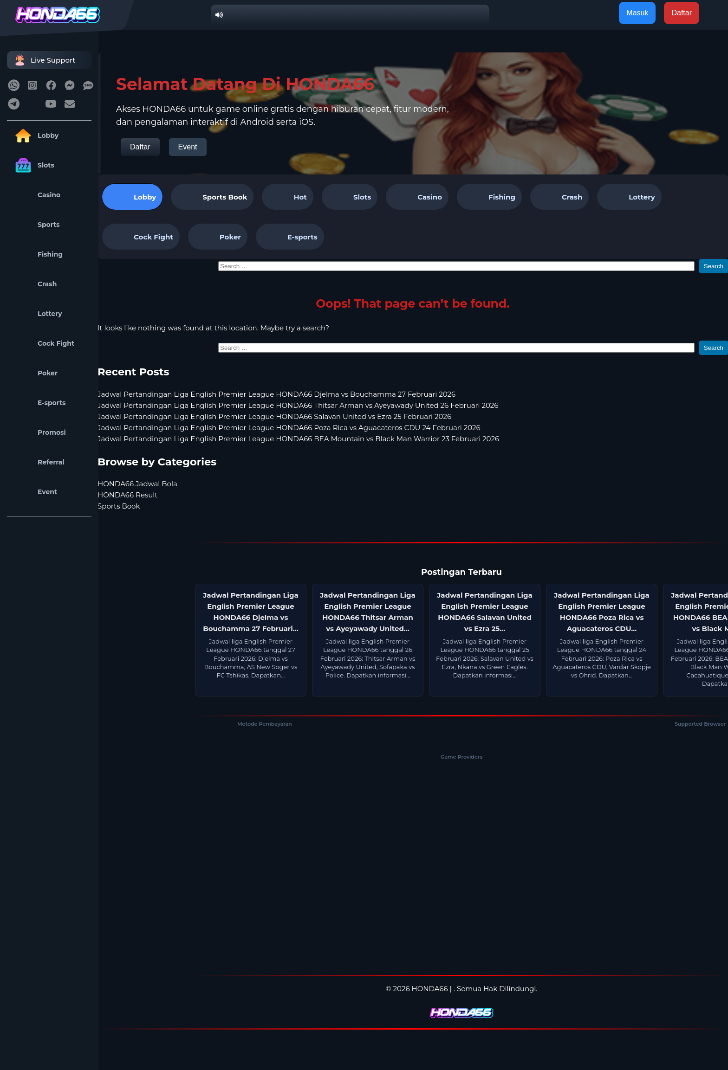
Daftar (140, 147)
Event (34, 491)
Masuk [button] (637, 13)
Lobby (35, 135)
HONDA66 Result (127, 494)
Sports (36, 224)
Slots (33, 165)
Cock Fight (43, 343)
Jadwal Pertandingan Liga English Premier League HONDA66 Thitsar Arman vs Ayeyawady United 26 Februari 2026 (298, 405)
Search (713, 266)
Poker (35, 373)
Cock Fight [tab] (141, 236)
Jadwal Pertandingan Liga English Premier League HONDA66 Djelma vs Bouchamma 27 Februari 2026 (276, 394)
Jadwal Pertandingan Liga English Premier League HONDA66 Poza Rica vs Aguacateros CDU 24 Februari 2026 (289, 427)
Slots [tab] (349, 196)
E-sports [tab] (290, 236)
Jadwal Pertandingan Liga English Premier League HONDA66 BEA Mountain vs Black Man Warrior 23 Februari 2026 (298, 438)
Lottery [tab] (629, 196)
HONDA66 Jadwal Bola (137, 483)
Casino (36, 194)
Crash (34, 284)
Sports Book (224, 196)
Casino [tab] (417, 196)
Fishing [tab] (489, 196)
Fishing (37, 254)
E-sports (39, 402)
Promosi (39, 432)
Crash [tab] (559, 196)
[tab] (212, 197)
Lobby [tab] (132, 196)
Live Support (44, 60)
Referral (38, 462)
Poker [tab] (218, 236)
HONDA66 (430, 988)
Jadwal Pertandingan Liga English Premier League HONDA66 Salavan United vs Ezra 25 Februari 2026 (274, 416)
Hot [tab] (287, 196)
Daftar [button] (681, 13)
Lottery (37, 313)
